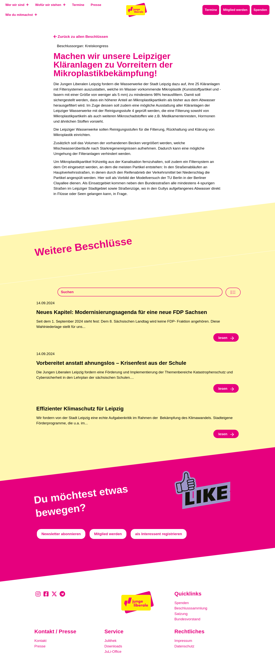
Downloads (113, 647)
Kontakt (40, 641)
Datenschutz (184, 647)
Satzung (181, 615)
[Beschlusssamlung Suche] (139, 292)
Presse (40, 647)
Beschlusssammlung (191, 609)
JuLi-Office (113, 652)
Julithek (110, 641)
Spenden (181, 604)
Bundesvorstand (187, 620)
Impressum (183, 641)
